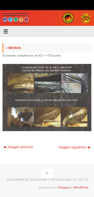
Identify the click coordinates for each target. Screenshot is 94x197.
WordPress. (81, 187)
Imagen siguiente (74, 147)
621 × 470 (45, 56)
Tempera (64, 187)
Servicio (13, 48)
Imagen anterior (18, 147)
